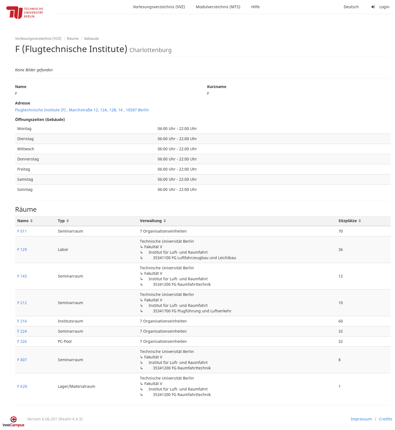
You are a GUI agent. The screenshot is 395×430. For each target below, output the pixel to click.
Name (20, 86)
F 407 (22, 359)
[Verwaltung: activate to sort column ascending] (237, 221)
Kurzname (216, 86)
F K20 (22, 386)
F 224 (22, 331)
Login (380, 6)
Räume (72, 38)
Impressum (361, 418)
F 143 (22, 276)
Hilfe (255, 6)
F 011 (22, 231)
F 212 (22, 302)
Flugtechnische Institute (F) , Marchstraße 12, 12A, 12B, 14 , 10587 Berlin (82, 109)
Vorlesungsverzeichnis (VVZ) (159, 6)
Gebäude (91, 38)
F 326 (22, 341)
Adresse (22, 103)
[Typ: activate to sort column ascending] (97, 221)
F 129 (22, 249)
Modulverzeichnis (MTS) (218, 6)
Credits (385, 418)
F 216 (22, 321)
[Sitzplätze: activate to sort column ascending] (363, 221)
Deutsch (351, 6)
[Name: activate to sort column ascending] (35, 221)
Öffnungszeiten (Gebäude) (40, 119)
